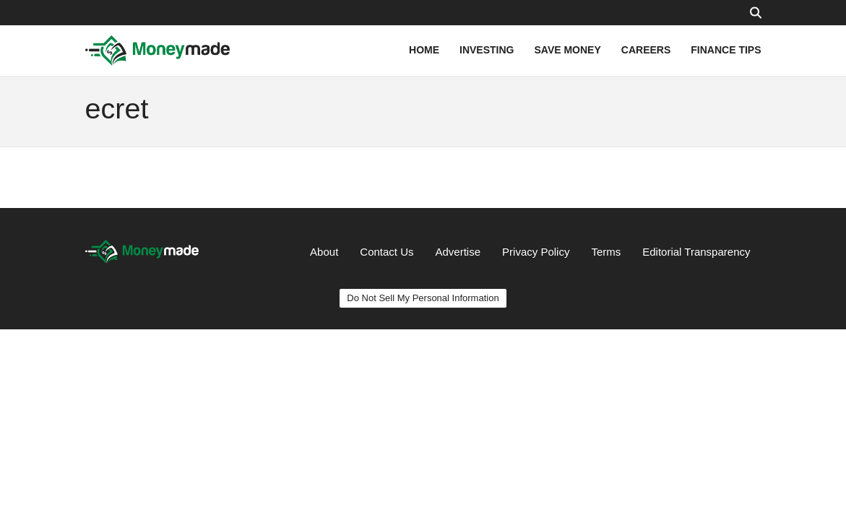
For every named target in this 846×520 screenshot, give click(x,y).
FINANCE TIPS (726, 50)
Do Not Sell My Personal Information (422, 297)
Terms (606, 252)
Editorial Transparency (696, 252)
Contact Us (386, 252)
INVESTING (486, 50)
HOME (424, 50)
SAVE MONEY (567, 50)
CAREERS (645, 50)
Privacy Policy (535, 252)
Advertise (458, 252)
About (324, 252)
